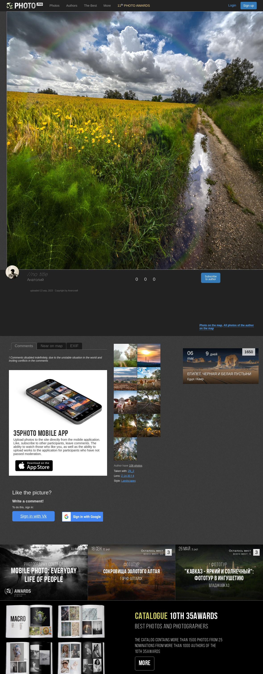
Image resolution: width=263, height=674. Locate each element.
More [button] (107, 5)
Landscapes (128, 480)
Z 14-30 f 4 (127, 475)
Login (232, 5)
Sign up (248, 5)
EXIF (74, 346)
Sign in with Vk (33, 516)
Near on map (51, 346)
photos (135, 465)
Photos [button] (55, 5)
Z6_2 (131, 471)
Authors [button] (71, 5)
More (145, 663)
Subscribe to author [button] (211, 278)
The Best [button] (90, 5)
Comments (24, 346)
